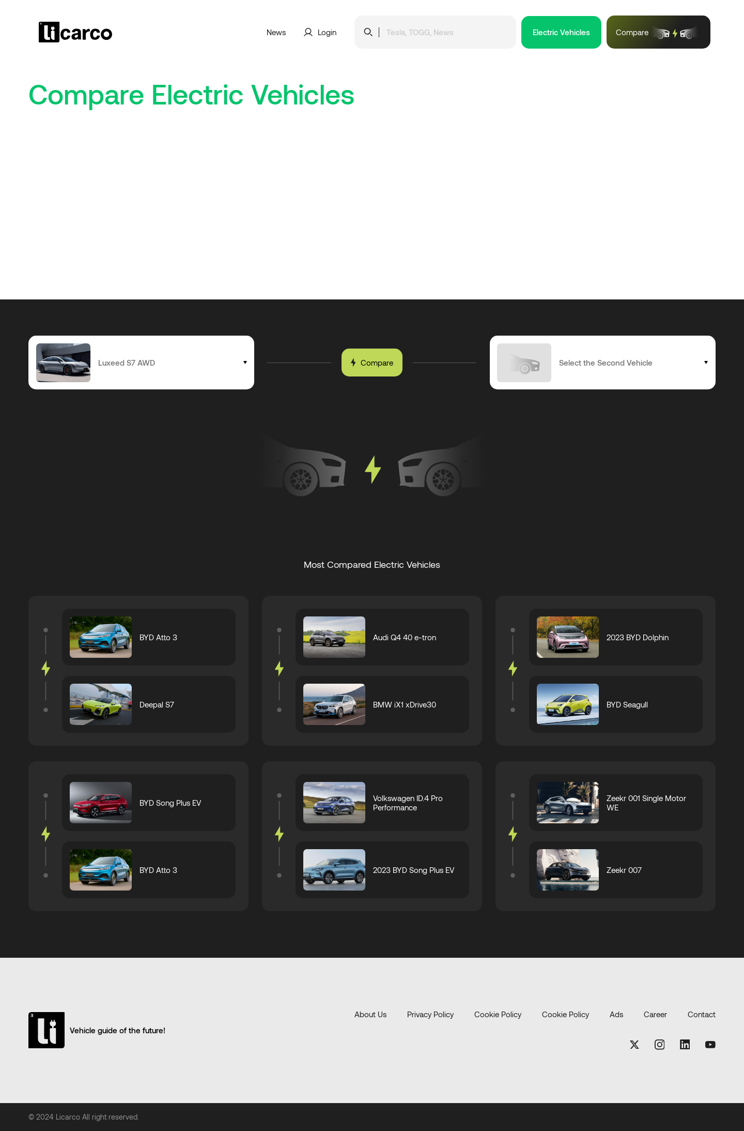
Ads (616, 1014)
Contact (702, 1014)
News (276, 32)
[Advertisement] (372, 221)
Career (655, 1014)
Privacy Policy (430, 1014)
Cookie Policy (497, 1014)
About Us (370, 1014)
